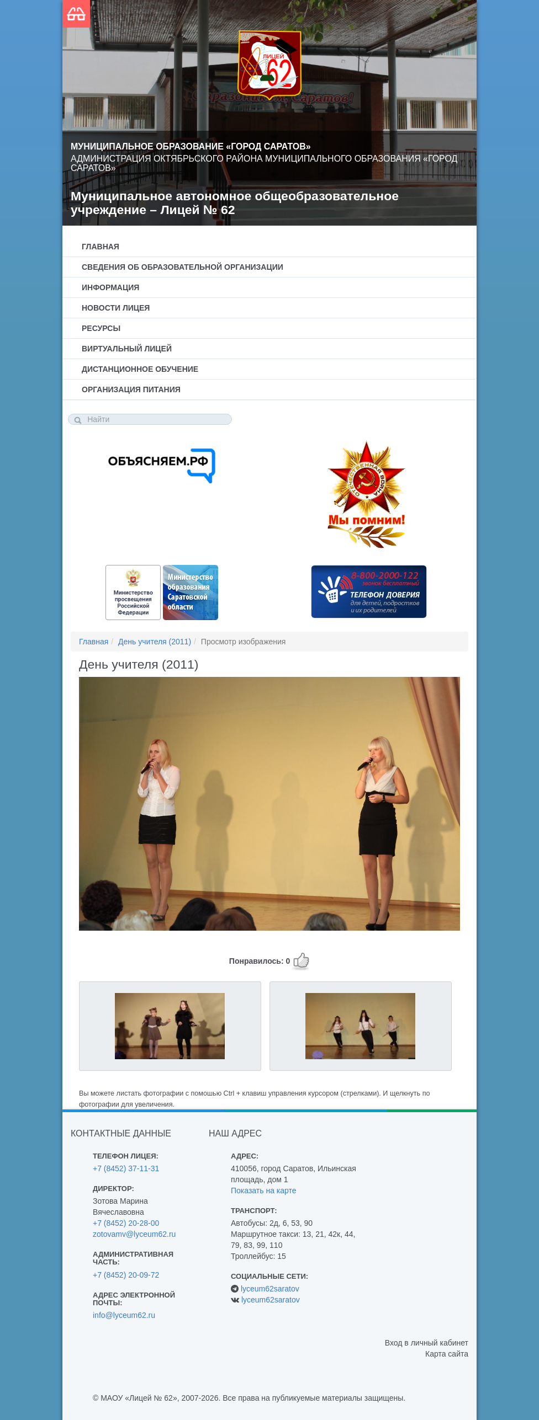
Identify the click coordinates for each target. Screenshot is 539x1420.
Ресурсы (101, 328)
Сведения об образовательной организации (182, 267)
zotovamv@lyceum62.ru (134, 1234)
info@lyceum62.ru (124, 1315)
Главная (100, 246)
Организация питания (131, 389)
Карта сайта (446, 1353)
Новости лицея (116, 307)
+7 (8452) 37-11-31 (126, 1168)
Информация (110, 287)
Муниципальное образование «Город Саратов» (191, 146)
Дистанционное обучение (140, 369)
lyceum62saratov (270, 1288)
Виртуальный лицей (127, 348)
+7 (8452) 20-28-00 (126, 1223)
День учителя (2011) (154, 641)
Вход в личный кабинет (426, 1342)
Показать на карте (264, 1190)
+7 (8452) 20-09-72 (126, 1274)
